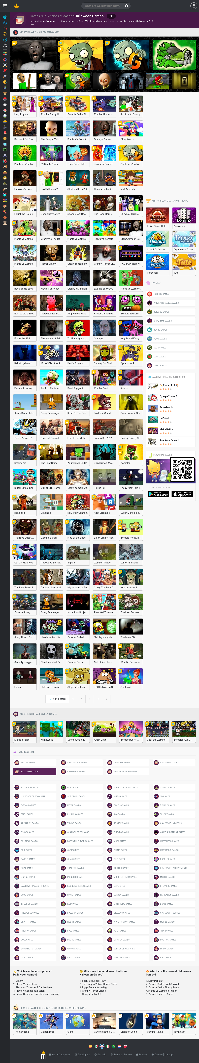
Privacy (141, 1054)
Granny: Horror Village (94, 990)
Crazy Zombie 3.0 (91, 994)
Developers (82, 1054)
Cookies (157, 1054)
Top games (57, 699)
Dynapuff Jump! (168, 396)
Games (35, 16)
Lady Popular (155, 980)
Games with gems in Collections (166, 377)
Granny (19, 980)
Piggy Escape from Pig (94, 987)
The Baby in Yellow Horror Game (99, 984)
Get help (100, 1054)
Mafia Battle (166, 429)
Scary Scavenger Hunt (94, 980)
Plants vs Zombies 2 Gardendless (34, 987)
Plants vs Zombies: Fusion (30, 990)
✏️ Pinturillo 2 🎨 (169, 385)
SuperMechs (167, 407)
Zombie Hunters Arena (160, 994)
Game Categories (59, 1054)
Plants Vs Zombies (26, 984)
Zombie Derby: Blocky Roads (164, 987)
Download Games (160, 455)
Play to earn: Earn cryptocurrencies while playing (49, 1008)
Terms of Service (121, 1054)
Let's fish (164, 418)
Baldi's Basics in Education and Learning (37, 994)
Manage (169, 1054)
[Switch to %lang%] (71, 1046)
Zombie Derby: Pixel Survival (163, 984)
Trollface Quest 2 (169, 440)
